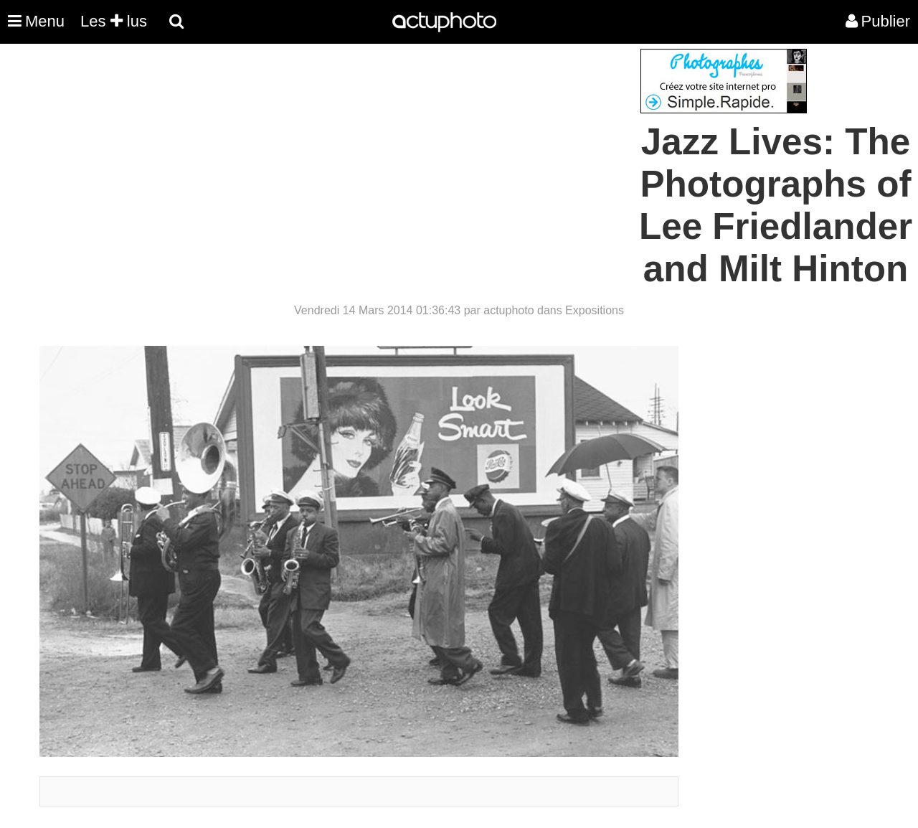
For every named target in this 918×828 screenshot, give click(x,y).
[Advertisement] (372, 149)
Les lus (113, 21)
